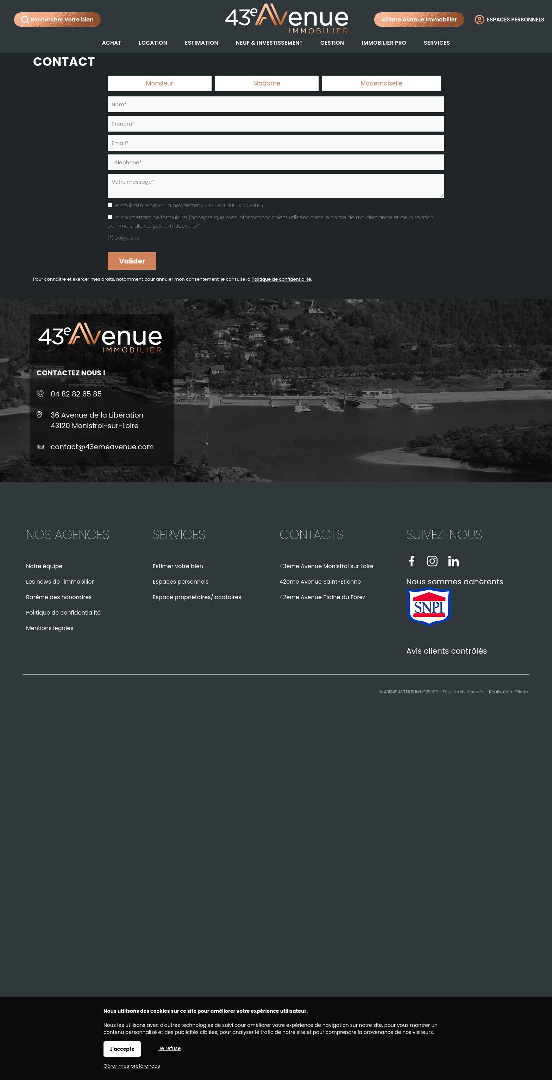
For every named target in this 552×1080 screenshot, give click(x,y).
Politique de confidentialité (281, 279)
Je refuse (169, 1048)
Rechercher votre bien (57, 19)
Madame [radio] (266, 83)
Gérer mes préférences (132, 1065)
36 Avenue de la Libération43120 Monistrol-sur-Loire (97, 420)
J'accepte (122, 1049)
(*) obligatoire (124, 237)
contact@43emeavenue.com (102, 447)
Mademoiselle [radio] (381, 83)
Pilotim (522, 692)
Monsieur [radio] (159, 83)
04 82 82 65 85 (76, 394)
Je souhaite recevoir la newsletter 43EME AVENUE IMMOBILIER (188, 205)
